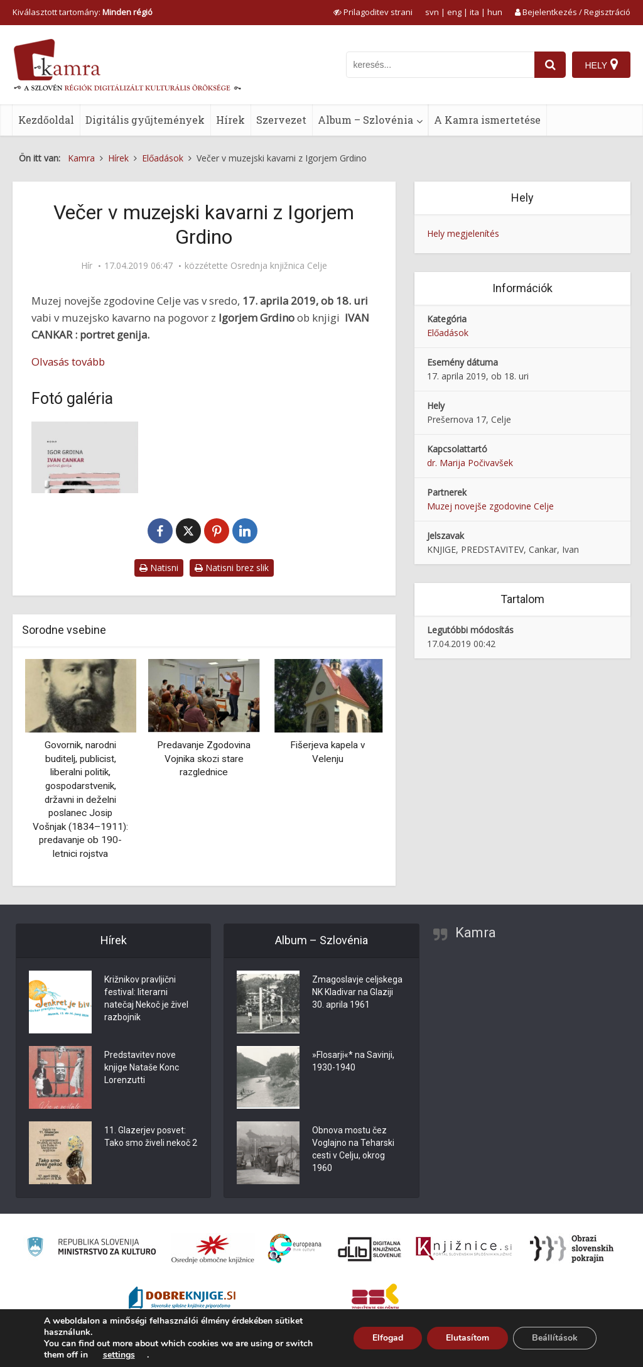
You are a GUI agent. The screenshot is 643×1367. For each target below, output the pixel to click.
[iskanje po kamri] (440, 65)
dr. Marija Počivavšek (470, 463)
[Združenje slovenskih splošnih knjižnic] (463, 1248)
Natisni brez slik (232, 568)
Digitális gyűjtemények (145, 119)
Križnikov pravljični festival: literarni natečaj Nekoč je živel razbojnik (146, 999)
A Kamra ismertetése (487, 119)
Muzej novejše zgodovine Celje (490, 506)
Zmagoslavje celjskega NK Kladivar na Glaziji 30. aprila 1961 (357, 992)
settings (119, 1355)
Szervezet (281, 119)
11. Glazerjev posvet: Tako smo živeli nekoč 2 (150, 1137)
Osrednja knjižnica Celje (278, 265)
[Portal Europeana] (295, 1249)
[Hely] (601, 65)
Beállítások (555, 1338)
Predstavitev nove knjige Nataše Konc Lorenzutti (141, 1068)
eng (454, 12)
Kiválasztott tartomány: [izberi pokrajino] (83, 12)
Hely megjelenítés (463, 233)
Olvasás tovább (68, 361)
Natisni (158, 568)
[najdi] (550, 65)
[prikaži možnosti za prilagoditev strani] (373, 12)
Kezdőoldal (46, 119)
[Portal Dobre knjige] (182, 1299)
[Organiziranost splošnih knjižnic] (213, 1249)
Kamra (475, 932)
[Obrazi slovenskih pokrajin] (572, 1249)
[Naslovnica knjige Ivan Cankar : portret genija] (84, 457)
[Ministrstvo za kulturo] (91, 1248)
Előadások (447, 333)
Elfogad (387, 1338)
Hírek (230, 119)
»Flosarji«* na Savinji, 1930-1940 (353, 1061)
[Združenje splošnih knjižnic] (375, 1299)
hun (494, 12)
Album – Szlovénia (365, 119)
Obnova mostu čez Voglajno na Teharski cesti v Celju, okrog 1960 (353, 1150)
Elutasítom (467, 1338)
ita (474, 12)
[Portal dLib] (369, 1249)
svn (432, 12)
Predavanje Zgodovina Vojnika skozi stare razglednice (204, 758)
